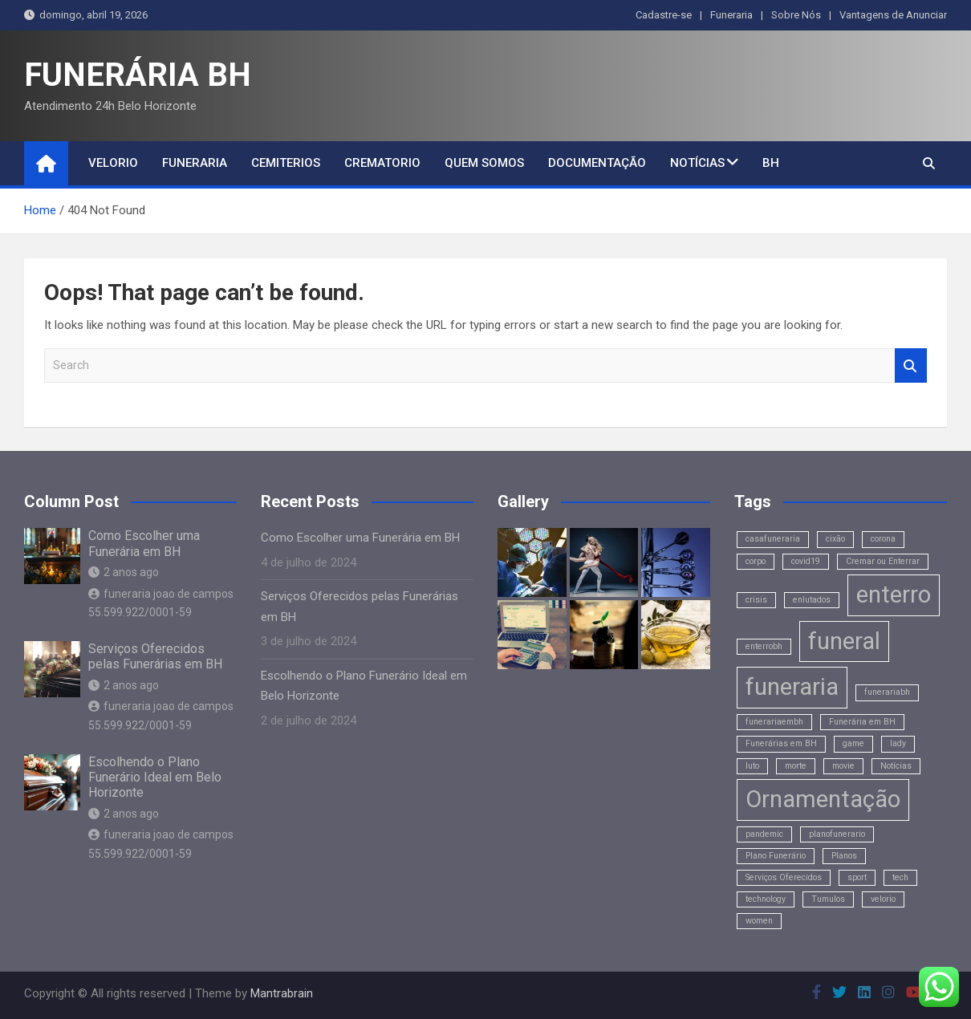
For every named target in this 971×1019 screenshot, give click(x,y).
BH (770, 163)
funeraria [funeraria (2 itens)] (792, 686)
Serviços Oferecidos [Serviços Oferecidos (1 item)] (784, 877)
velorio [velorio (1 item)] (883, 899)
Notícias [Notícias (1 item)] (896, 766)
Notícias (697, 163)
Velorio (113, 163)
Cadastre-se (664, 15)
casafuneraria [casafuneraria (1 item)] (773, 539)
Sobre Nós (796, 15)
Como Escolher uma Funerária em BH (144, 543)
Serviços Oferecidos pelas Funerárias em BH (155, 656)
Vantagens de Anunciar (893, 15)
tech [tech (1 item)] (900, 877)
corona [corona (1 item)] (883, 539)
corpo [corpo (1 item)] (756, 561)
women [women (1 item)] (759, 920)
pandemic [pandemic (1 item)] (764, 834)
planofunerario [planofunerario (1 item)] (837, 834)
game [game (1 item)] (853, 743)
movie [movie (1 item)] (843, 766)
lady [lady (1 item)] (898, 743)
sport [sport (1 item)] (857, 877)
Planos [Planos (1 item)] (844, 856)
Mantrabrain (281, 993)
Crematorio (382, 163)
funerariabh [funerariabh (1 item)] (887, 692)
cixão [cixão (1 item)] (835, 539)
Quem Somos (484, 163)
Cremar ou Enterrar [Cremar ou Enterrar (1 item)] (883, 561)
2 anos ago (123, 572)
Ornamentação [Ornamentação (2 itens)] (823, 799)
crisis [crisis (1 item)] (756, 600)
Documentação (597, 163)
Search (911, 365)
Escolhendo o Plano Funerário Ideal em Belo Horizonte (154, 777)
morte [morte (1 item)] (795, 766)
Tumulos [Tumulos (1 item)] (828, 899)
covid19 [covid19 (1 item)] (805, 561)
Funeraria (731, 15)
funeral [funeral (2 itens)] (844, 641)
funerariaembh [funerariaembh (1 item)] (774, 722)
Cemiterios (285, 163)
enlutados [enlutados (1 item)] (812, 600)
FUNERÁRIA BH (137, 75)
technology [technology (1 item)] (766, 899)
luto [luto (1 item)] (752, 766)
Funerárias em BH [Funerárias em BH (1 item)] (781, 743)
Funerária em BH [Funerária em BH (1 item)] (862, 722)
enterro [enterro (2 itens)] (893, 594)
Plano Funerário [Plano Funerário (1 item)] (776, 856)
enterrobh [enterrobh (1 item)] (764, 646)
